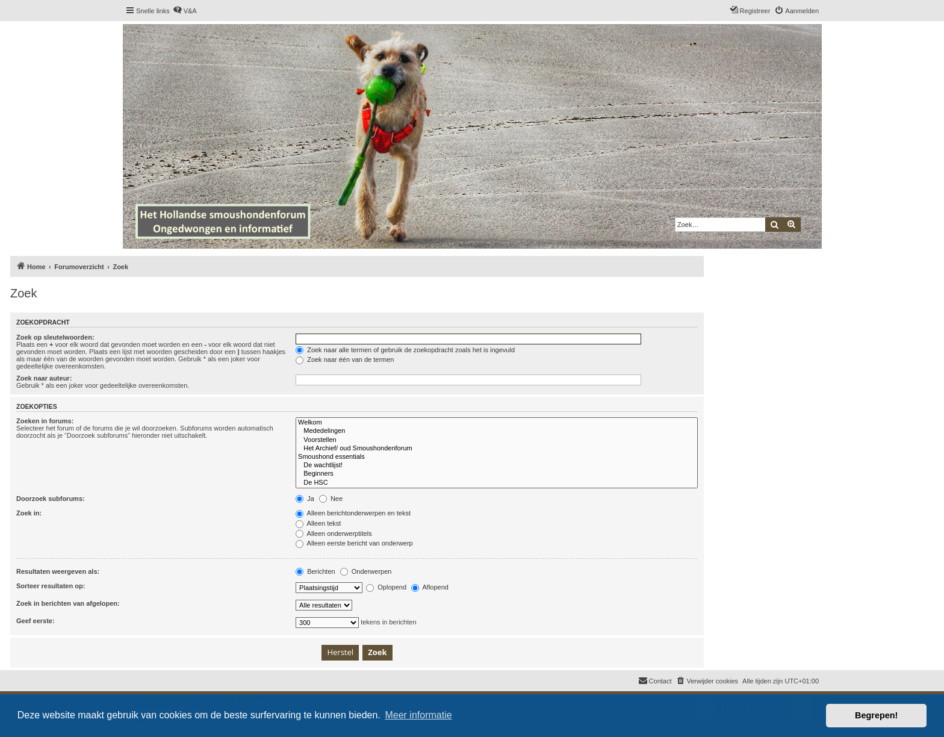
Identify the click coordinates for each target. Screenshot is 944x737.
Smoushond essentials (497, 457)
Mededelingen (497, 431)
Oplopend (386, 587)
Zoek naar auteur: (44, 378)
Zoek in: (29, 513)
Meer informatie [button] (418, 715)
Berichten (315, 571)
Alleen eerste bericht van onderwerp (354, 543)
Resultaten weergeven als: (57, 571)
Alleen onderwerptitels (334, 533)
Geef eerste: (35, 620)
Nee (331, 498)
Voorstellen (497, 440)
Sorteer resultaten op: (50, 585)
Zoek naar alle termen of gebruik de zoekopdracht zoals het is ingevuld (405, 349)
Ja (305, 498)
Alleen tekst (318, 523)
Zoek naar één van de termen (345, 359)
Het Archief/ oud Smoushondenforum (497, 448)
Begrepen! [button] (876, 715)
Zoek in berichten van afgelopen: (68, 603)
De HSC (497, 483)
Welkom (497, 422)
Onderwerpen (366, 571)
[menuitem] (185, 11)
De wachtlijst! (497, 465)
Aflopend (430, 587)
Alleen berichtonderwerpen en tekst (353, 513)
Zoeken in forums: (44, 420)
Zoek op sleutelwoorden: (55, 337)
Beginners (497, 474)
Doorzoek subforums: (50, 498)
